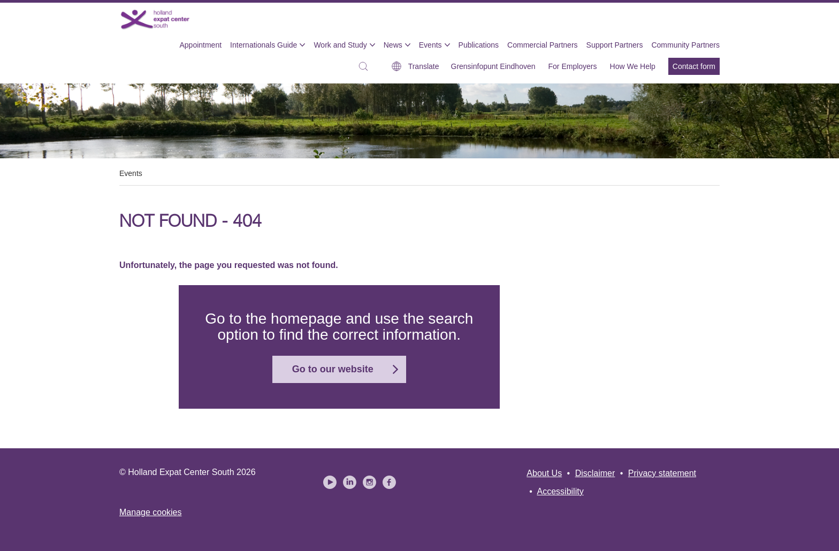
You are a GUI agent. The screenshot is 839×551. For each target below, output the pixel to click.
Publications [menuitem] (479, 45)
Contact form (694, 66)
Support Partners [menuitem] (614, 45)
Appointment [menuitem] (200, 45)
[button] (366, 66)
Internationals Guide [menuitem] (263, 45)
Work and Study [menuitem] (340, 45)
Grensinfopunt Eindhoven (493, 66)
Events (130, 173)
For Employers (572, 66)
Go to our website (332, 369)
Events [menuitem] (430, 45)
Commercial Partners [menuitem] (542, 45)
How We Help (632, 66)
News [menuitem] (393, 45)
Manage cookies (150, 512)
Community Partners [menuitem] (685, 45)
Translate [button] (423, 66)
